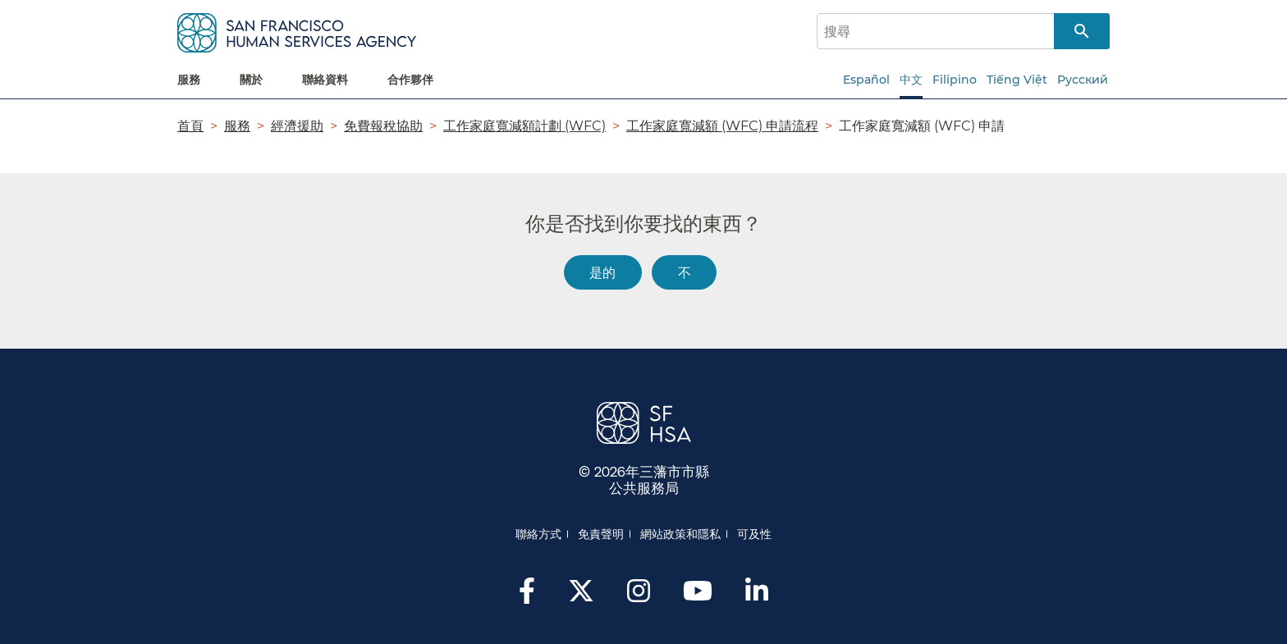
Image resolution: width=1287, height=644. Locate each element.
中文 (911, 79)
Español (866, 79)
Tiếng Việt (1017, 79)
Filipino (954, 79)
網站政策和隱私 (680, 534)
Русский (1082, 79)
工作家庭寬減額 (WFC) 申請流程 (722, 125)
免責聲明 (601, 534)
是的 (602, 272)
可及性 (754, 534)
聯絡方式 (538, 534)
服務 (237, 125)
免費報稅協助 (383, 125)
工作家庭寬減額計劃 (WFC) (524, 125)
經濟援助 (297, 125)
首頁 (190, 125)
